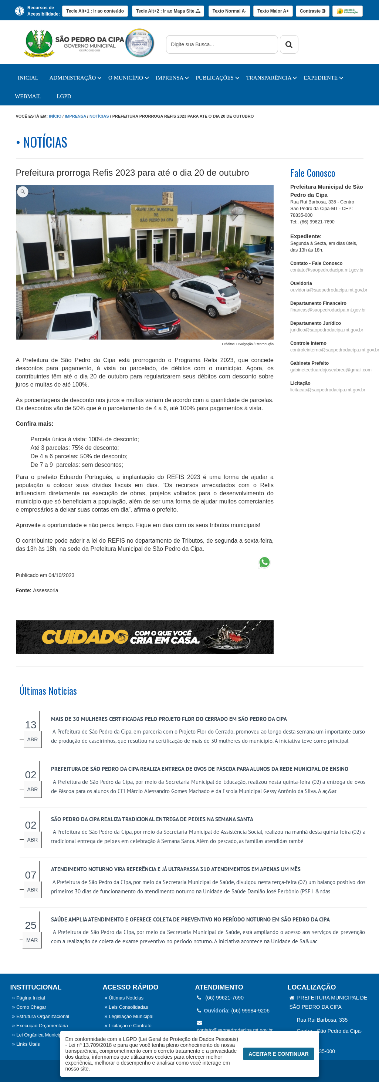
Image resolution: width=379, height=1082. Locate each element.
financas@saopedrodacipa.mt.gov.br (328, 310)
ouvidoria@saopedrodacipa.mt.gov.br (329, 290)
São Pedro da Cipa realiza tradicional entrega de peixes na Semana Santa (152, 819)
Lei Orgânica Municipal (38, 1034)
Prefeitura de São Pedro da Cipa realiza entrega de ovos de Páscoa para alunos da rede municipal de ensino (199, 768)
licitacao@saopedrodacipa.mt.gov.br (327, 389)
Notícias (99, 116)
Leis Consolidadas (126, 1007)
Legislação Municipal (129, 1016)
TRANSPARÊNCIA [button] (271, 78)
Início (55, 116)
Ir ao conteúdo (95, 11)
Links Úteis (26, 1044)
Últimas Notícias (124, 997)
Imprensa (75, 116)
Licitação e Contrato (128, 1025)
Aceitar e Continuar (278, 1054)
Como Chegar (29, 1007)
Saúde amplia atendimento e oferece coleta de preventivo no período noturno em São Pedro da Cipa (190, 919)
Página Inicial (28, 997)
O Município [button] (128, 78)
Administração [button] (76, 78)
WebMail (28, 96)
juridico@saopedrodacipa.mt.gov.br (326, 330)
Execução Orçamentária (40, 1025)
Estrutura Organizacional (41, 1016)
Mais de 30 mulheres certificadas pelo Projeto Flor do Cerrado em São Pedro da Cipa (169, 718)
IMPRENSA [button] (172, 78)
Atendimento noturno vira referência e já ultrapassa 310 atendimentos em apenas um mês (176, 869)
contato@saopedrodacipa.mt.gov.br (327, 270)
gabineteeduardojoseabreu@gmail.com (331, 370)
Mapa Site (168, 11)
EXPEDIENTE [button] (323, 78)
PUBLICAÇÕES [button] (217, 78)
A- (229, 11)
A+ (273, 11)
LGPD (64, 96)
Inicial (28, 78)
